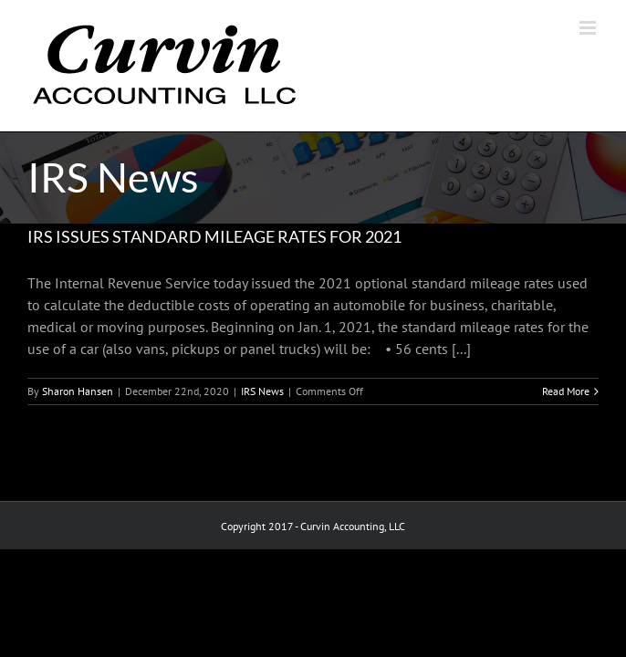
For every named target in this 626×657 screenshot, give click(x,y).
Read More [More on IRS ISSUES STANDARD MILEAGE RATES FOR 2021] (565, 391)
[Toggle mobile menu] (589, 27)
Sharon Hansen (77, 391)
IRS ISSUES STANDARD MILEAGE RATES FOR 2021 (214, 236)
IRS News (262, 391)
